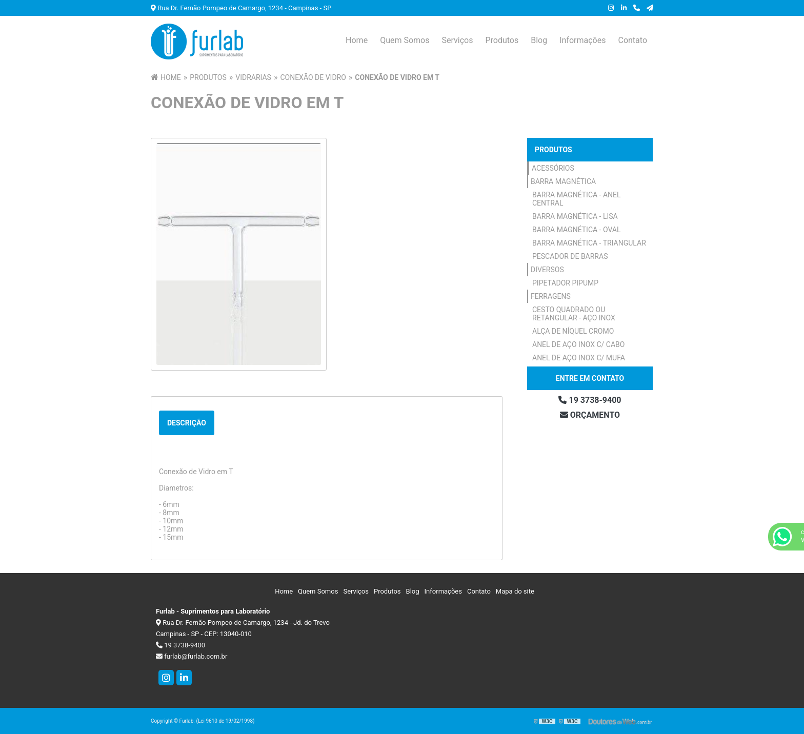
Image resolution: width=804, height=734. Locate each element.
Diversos (547, 270)
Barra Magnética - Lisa (575, 216)
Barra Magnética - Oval (576, 230)
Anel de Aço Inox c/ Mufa (578, 358)
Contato (632, 40)
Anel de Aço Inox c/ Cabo (578, 344)
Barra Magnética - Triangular (589, 243)
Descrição (186, 423)
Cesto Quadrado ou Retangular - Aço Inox (573, 313)
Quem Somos (404, 40)
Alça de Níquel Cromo (573, 331)
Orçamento (590, 415)
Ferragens (551, 296)
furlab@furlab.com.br (191, 656)
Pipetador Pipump (565, 283)
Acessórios (553, 168)
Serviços (457, 40)
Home (357, 40)
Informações (582, 40)
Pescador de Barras (570, 256)
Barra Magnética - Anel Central (576, 199)
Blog (539, 40)
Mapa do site (515, 591)
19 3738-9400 (589, 400)
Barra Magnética (563, 181)
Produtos (501, 40)
